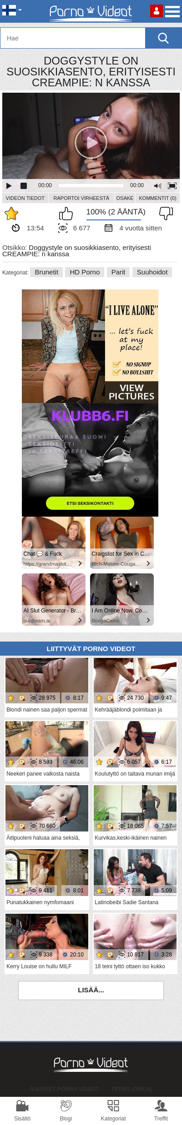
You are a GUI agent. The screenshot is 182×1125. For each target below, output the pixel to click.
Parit (118, 272)
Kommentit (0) (157, 198)
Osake (124, 198)
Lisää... (91, 990)
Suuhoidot (152, 272)
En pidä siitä (164, 213)
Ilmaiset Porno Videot (64, 1089)
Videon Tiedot (25, 198)
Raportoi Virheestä (81, 198)
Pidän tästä (68, 213)
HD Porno (85, 272)
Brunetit (46, 272)
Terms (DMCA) (131, 1089)
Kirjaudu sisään (156, 11)
